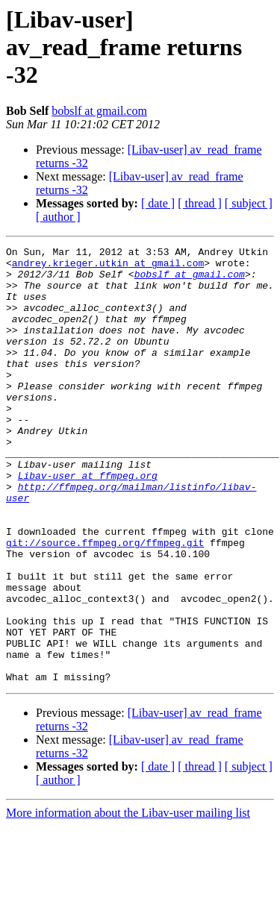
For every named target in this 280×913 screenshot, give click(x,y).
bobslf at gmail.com (99, 110)
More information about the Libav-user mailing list (128, 900)
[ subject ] (249, 203)
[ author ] (58, 216)
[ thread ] (200, 203)
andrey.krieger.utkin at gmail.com (108, 267)
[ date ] (158, 203)
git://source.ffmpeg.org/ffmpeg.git (105, 602)
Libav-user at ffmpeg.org (88, 522)
